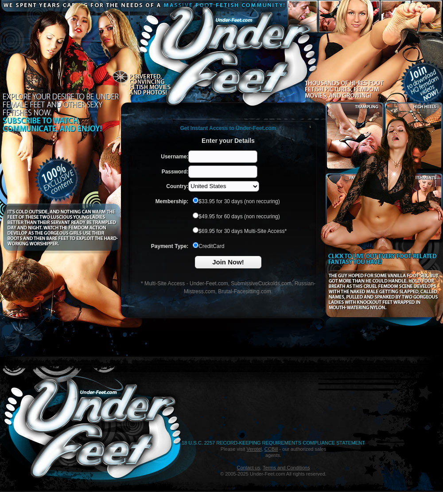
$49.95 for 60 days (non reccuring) (236, 216)
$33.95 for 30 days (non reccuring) (236, 201)
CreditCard (208, 246)
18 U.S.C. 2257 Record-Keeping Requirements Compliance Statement (273, 442)
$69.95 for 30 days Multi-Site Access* (240, 231)
